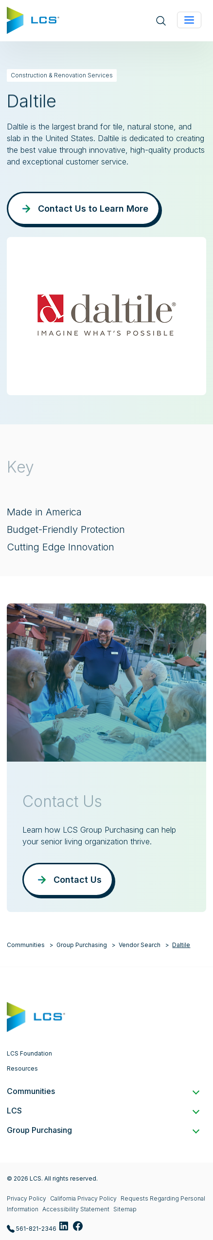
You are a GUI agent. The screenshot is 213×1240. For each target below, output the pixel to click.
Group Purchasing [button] (102, 1130)
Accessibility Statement (75, 1209)
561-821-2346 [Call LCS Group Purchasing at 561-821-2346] (31, 1229)
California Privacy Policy (83, 1198)
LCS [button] (102, 1110)
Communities (26, 944)
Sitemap (125, 1209)
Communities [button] (102, 1091)
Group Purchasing (81, 944)
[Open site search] (161, 20)
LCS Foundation (29, 1053)
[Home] (33, 19)
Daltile (181, 944)
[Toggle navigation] (189, 20)
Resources (22, 1068)
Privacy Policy (26, 1198)
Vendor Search (139, 944)
